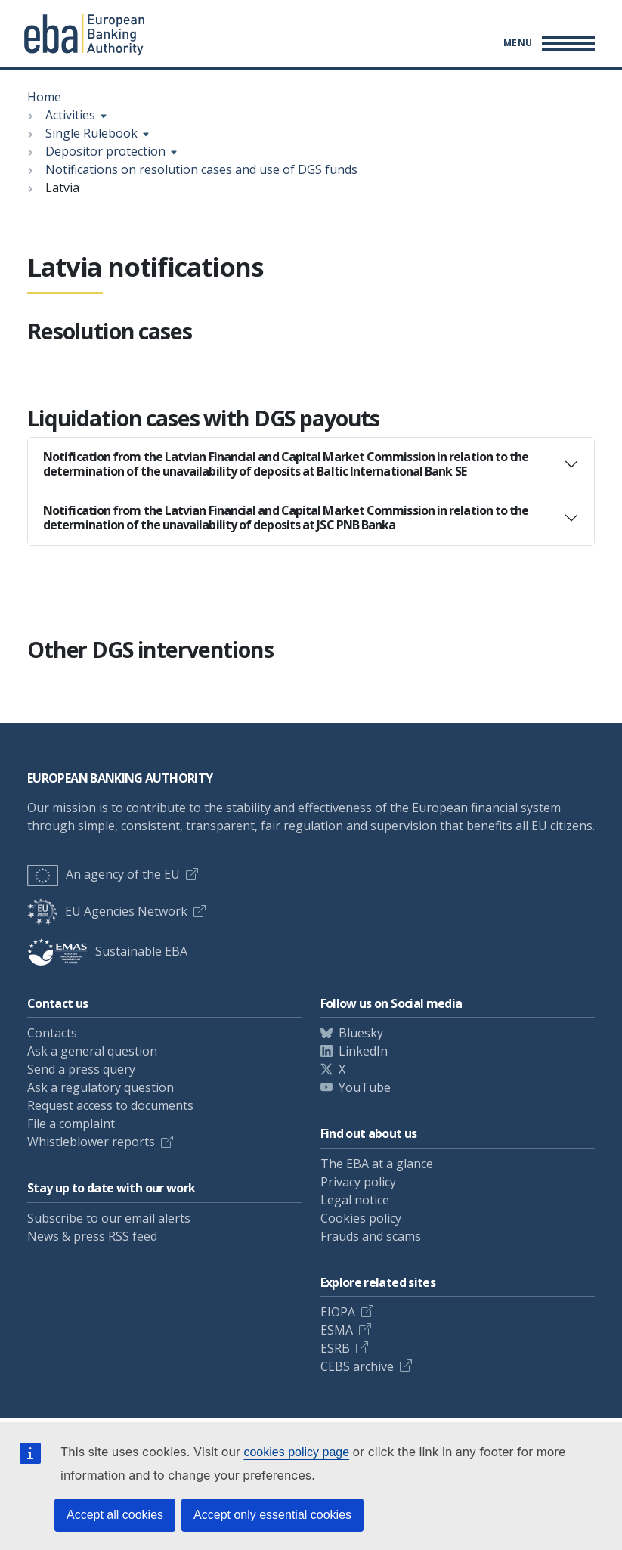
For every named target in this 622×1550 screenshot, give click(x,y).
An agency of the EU (103, 874)
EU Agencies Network (107, 911)
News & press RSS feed (92, 1236)
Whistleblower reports (91, 1141)
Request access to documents (110, 1105)
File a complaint (71, 1123)
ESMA (336, 1330)
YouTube (365, 1087)
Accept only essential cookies (272, 1514)
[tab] (311, 464)
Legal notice (354, 1200)
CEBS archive (357, 1366)
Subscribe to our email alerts (108, 1218)
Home (44, 96)
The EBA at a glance (376, 1163)
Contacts (52, 1033)
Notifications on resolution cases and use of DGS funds (201, 169)
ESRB (335, 1348)
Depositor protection (105, 151)
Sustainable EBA (107, 951)
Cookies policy (360, 1218)
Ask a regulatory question (100, 1087)
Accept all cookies (115, 1514)
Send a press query (81, 1069)
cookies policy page (296, 1452)
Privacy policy (358, 1181)
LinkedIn (363, 1051)
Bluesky (361, 1033)
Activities (70, 115)
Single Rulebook (91, 133)
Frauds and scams (370, 1236)
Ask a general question (92, 1051)
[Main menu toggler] (547, 43)
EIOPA (337, 1312)
